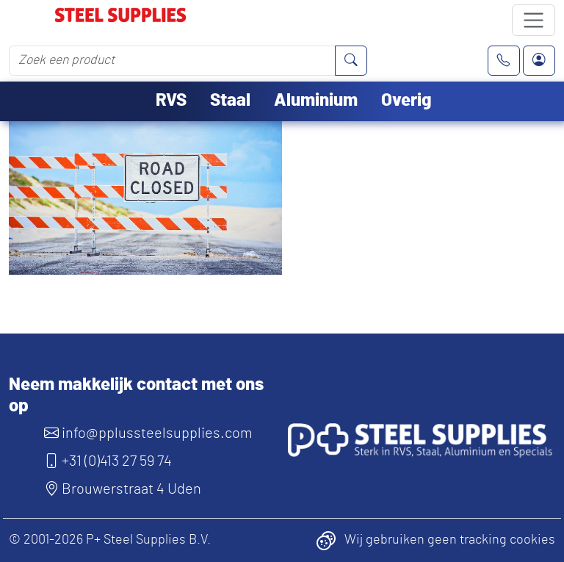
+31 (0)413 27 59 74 (108, 461)
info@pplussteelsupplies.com (148, 433)
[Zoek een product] (172, 60)
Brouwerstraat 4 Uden (122, 489)
